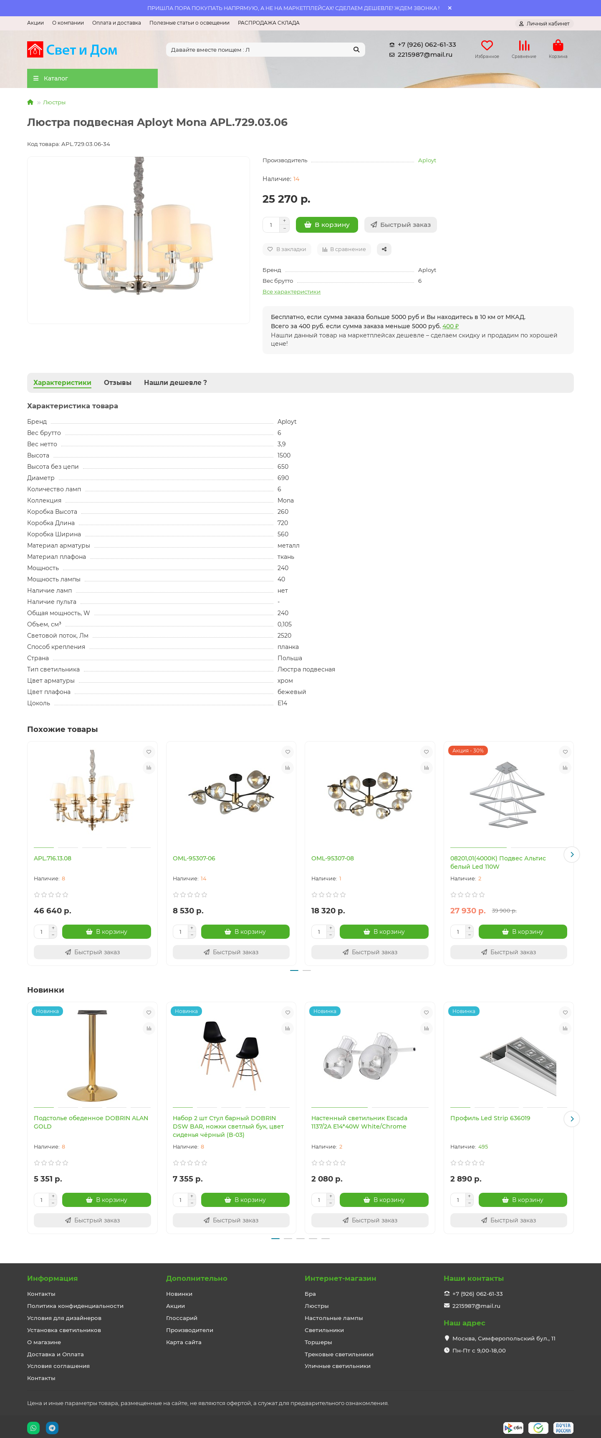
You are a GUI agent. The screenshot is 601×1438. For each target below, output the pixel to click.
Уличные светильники (338, 1363)
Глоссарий (181, 1315)
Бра (310, 1291)
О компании (68, 23)
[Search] (266, 51)
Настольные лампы (334, 1315)
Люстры (54, 104)
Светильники (324, 1327)
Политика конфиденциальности (75, 1303)
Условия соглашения (58, 1363)
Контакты (41, 1291)
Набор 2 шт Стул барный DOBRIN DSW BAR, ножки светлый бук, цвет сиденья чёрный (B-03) (228, 1126)
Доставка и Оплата (55, 1351)
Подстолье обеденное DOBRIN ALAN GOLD (91, 1122)
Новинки (179, 1291)
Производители (189, 1327)
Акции (35, 23)
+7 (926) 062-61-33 (421, 45)
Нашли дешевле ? (175, 385)
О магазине (44, 1339)
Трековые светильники (339, 1351)
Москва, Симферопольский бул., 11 (504, 1335)
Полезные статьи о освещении (189, 23)
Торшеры (318, 1339)
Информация (52, 1276)
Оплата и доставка (116, 23)
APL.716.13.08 (52, 861)
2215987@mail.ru (419, 55)
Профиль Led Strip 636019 (490, 1118)
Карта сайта (184, 1339)
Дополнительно (196, 1276)
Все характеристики (292, 294)
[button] (571, 855)
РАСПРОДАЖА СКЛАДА (269, 23)
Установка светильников (64, 1327)
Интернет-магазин (340, 1276)
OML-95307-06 (194, 861)
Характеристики (62, 385)
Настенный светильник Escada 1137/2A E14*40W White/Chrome (359, 1122)
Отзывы (117, 385)
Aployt (427, 162)
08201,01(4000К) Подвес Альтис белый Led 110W (498, 865)
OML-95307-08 (332, 861)
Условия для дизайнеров (64, 1315)
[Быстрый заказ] (400, 227)
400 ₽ (450, 328)
